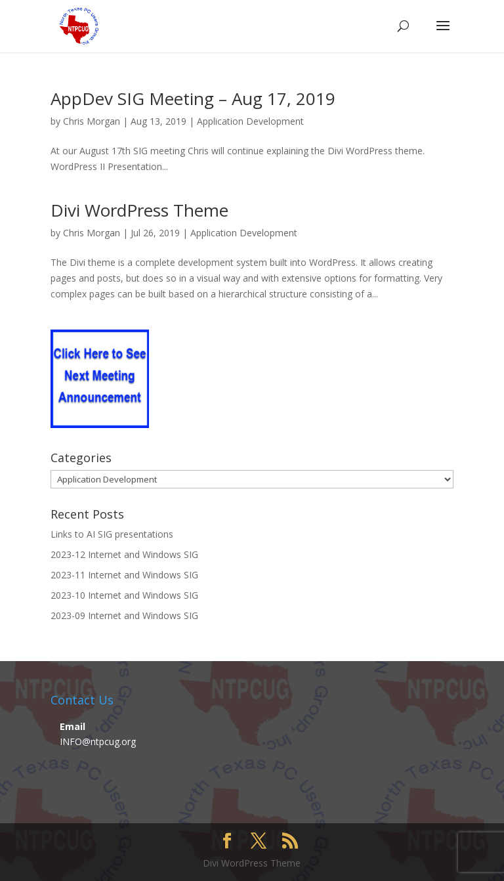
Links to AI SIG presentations (112, 534)
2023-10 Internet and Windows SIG (124, 595)
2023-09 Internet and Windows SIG (124, 615)
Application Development (250, 121)
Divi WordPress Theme (139, 210)
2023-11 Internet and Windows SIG (124, 575)
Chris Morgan (91, 121)
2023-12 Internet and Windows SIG (124, 554)
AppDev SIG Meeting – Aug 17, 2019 (193, 98)
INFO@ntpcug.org (98, 741)
